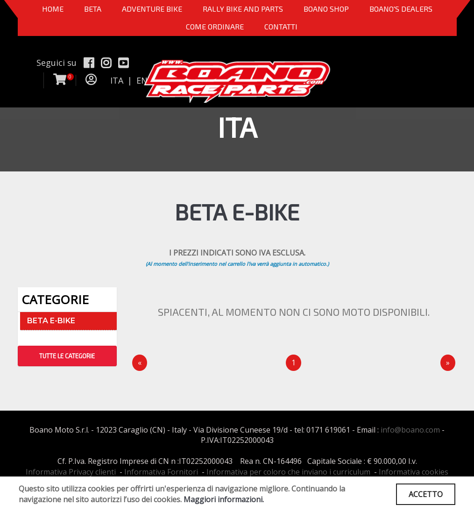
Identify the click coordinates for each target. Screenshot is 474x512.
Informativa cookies (413, 472)
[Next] (447, 363)
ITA (116, 80)
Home (53, 8)
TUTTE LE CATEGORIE (67, 356)
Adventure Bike (152, 8)
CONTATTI (280, 26)
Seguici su (56, 62)
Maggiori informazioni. (224, 499)
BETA (92, 8)
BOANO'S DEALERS (400, 8)
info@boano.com (410, 430)
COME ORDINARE (215, 26)
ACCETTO (426, 494)
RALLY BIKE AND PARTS (243, 8)
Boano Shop (326, 8)
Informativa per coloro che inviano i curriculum (288, 472)
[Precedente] (139, 363)
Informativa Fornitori (161, 472)
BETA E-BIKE (51, 320)
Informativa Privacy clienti (71, 472)
